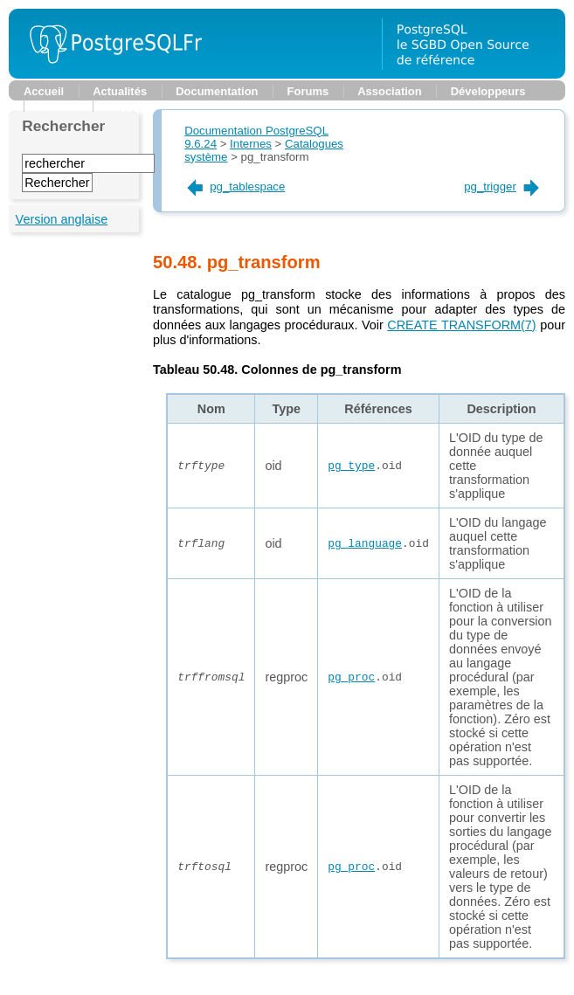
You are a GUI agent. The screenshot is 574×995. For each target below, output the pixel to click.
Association (389, 91)
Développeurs (488, 91)
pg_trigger (503, 186)
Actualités (120, 91)
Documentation (217, 91)
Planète (58, 105)
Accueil (44, 91)
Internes (251, 143)
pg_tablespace (234, 186)
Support (129, 105)
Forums (308, 91)
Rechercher (63, 126)
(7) (461, 325)
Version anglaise (62, 219)
